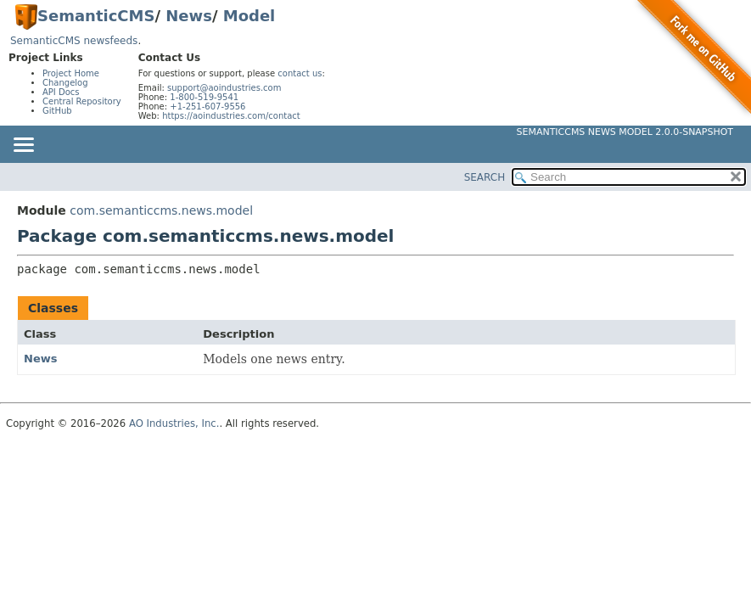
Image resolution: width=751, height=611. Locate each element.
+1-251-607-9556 (207, 106)
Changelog (65, 82)
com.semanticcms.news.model (161, 210)
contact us (299, 73)
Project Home (70, 73)
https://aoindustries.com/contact (231, 116)
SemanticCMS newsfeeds (73, 41)
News (188, 16)
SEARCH (485, 177)
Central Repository (81, 101)
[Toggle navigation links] (22, 146)
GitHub (57, 110)
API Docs (61, 92)
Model (249, 16)
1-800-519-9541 (204, 97)
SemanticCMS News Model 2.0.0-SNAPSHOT (625, 131)
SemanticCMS (95, 16)
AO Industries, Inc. (174, 423)
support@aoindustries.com (224, 87)
